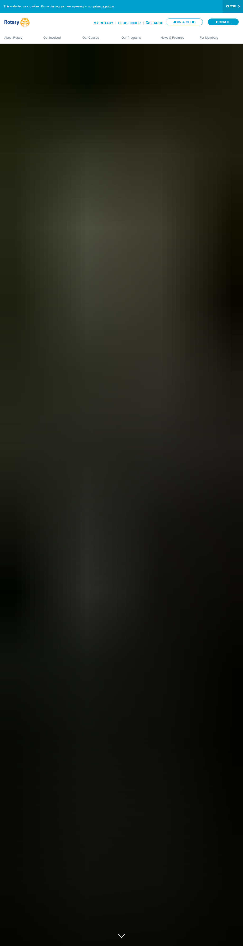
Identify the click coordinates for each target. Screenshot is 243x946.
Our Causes (97, 35)
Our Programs (136, 35)
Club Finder (129, 23)
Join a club (184, 22)
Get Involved (58, 35)
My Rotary (103, 23)
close (231, 6)
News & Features (175, 35)
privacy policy (103, 6)
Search (156, 22)
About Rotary (19, 35)
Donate (223, 22)
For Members (219, 35)
